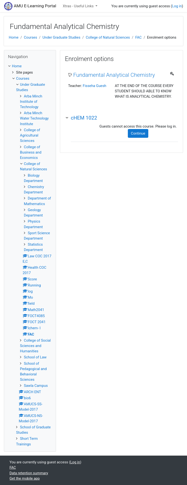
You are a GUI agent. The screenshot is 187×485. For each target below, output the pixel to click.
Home (14, 37)
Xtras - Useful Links (78, 6)
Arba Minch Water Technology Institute (34, 118)
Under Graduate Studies (61, 37)
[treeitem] (30, 66)
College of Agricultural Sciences (30, 135)
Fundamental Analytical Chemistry (114, 75)
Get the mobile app (24, 478)
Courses (30, 37)
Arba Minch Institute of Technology (31, 101)
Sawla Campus (36, 385)
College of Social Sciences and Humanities (35, 345)
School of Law (35, 357)
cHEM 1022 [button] (84, 118)
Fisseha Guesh (94, 86)
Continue (138, 133)
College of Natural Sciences (108, 37)
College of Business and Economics (30, 152)
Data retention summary (28, 473)
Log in (177, 6)
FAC (138, 37)
